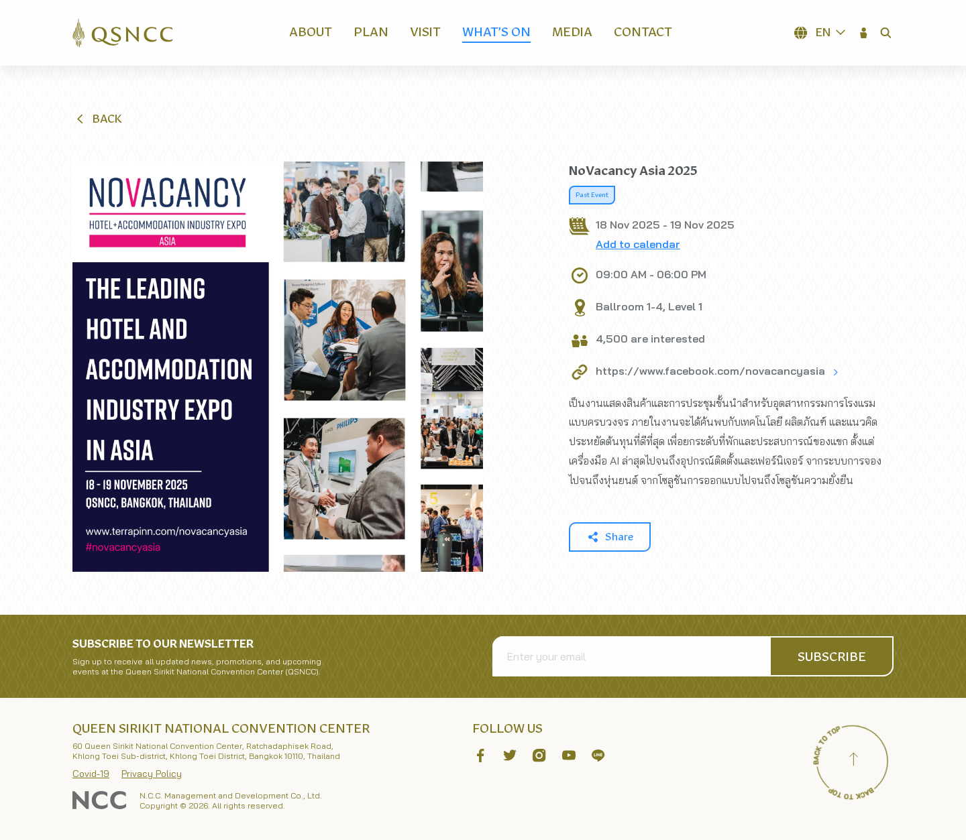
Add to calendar (638, 244)
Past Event (592, 195)
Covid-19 (90, 774)
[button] (864, 33)
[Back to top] (853, 761)
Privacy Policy (151, 774)
